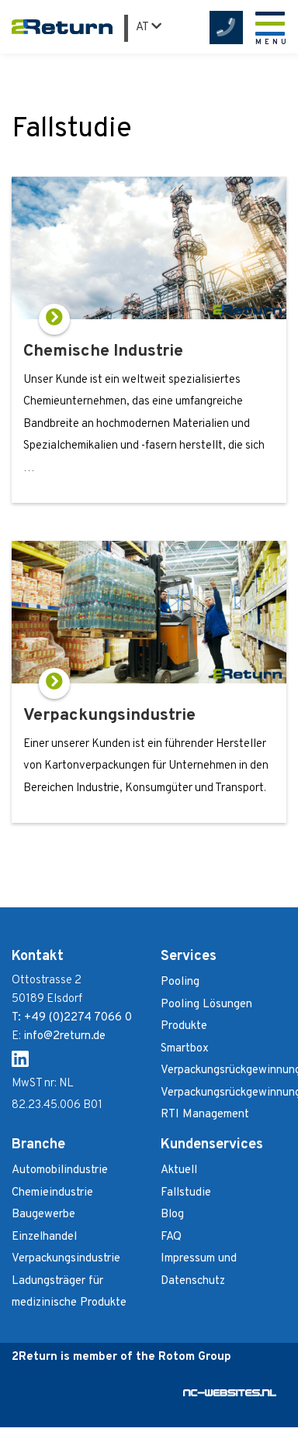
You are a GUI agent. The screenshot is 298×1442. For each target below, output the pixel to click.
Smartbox (185, 1048)
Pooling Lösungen (206, 1004)
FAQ (171, 1237)
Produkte (184, 1026)
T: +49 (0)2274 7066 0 (72, 1017)
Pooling (180, 982)
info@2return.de (64, 1036)
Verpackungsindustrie (66, 1258)
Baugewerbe (43, 1214)
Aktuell (179, 1170)
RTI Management (205, 1114)
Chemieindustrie (52, 1193)
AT (148, 27)
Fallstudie (186, 1193)
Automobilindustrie (60, 1170)
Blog (172, 1214)
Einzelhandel (44, 1237)
